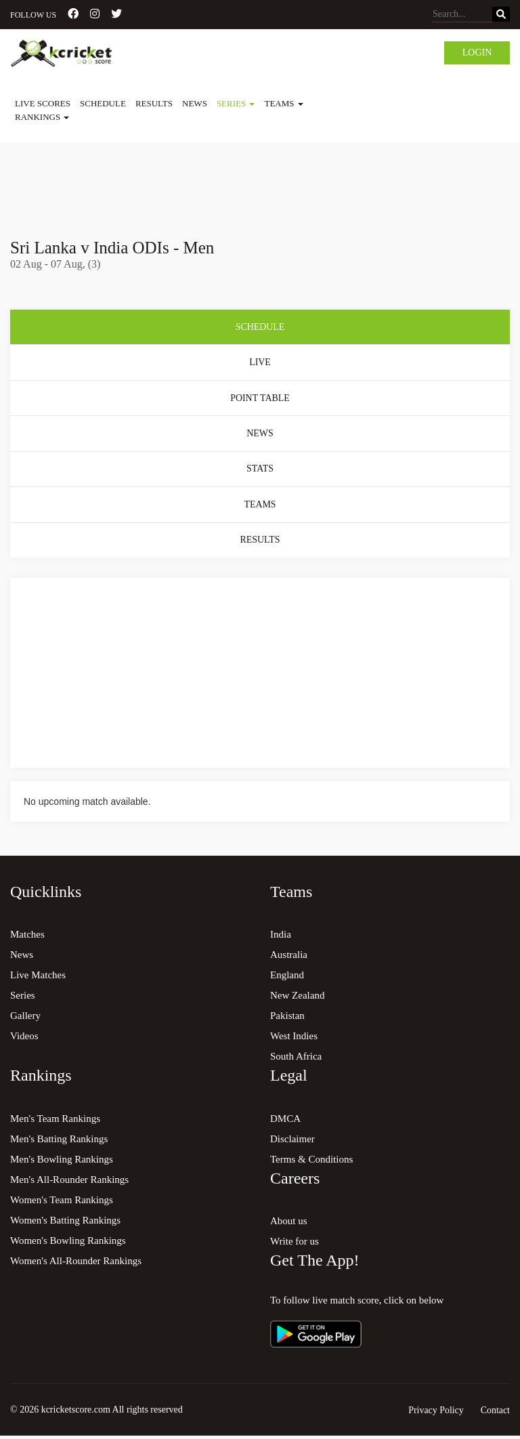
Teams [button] (283, 103)
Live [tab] (260, 363)
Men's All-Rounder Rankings (69, 1182)
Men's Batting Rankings (59, 1141)
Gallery (25, 1018)
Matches (27, 937)
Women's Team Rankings (61, 1202)
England (287, 977)
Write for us (294, 1243)
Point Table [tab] (260, 399)
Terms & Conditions (311, 1161)
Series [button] (236, 103)
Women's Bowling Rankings (68, 1243)
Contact (495, 1413)
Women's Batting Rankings (65, 1222)
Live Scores (42, 103)
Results (154, 103)
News (194, 103)
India (280, 937)
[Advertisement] (260, 180)
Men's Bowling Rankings (61, 1161)
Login (477, 52)
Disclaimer (292, 1141)
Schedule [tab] (259, 327)
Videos (24, 1038)
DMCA (285, 1121)
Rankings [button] (42, 117)
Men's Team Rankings (55, 1121)
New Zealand (297, 998)
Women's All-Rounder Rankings (76, 1263)
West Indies (294, 1038)
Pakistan (287, 1018)
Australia (288, 957)
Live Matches (38, 977)
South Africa (296, 1059)
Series (22, 998)
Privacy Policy (435, 1413)
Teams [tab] (260, 506)
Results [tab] (260, 542)
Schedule (103, 103)
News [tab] (260, 435)
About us (288, 1223)
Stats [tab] (260, 470)
